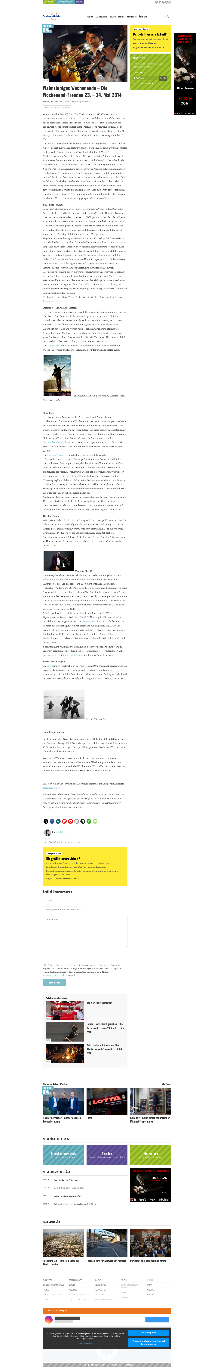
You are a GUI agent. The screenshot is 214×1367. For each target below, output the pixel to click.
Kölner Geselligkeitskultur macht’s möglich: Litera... (75, 1204)
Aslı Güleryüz (66, 102)
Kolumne (73, 1290)
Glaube (72, 1285)
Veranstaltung (74, 842)
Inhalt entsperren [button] (149, 1333)
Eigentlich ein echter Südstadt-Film (69, 1188)
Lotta (89, 1118)
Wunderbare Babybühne (56, 442)
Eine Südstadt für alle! (53, 1285)
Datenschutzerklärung (65, 965)
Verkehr (125, 1297)
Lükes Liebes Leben (77, 1300)
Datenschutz (115, 1365)
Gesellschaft (101, 17)
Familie (121, 17)
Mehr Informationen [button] (85, 1343)
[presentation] (63, 956)
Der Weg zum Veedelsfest (99, 1003)
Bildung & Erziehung (52, 1295)
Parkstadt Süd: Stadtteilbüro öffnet (148, 1261)
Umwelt (124, 1293)
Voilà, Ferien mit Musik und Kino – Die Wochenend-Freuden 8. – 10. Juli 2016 (105, 1049)
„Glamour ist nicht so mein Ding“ (68, 1196)
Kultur (113, 17)
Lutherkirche (93, 621)
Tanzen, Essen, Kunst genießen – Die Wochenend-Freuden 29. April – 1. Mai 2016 (105, 1028)
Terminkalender (51, 301)
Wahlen (150, 1280)
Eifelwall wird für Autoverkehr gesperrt (106, 1261)
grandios (55, 600)
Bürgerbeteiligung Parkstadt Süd (130, 1286)
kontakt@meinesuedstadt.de (55, 975)
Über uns (143, 17)
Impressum (130, 1365)
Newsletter (131, 17)
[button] (46, 821)
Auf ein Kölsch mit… (78, 1295)
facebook (110, 198)
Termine (79, 2)
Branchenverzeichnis (65, 2)
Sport (149, 1285)
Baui (54, 143)
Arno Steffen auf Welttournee (66, 1180)
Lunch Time (138, 73)
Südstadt (151, 1290)
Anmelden (163, 78)
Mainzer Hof (52, 345)
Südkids (46, 1300)
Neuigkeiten (100, 1285)
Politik (90, 17)
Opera (49, 666)
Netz (97, 135)
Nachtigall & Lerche (72, 655)
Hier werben (49, 2)
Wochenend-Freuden (142, 83)
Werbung (151, 1295)
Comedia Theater (55, 455)
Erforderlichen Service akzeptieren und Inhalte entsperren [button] (149, 1342)
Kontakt (83, 1365)
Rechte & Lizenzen (98, 1365)
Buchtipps (47, 1280)
